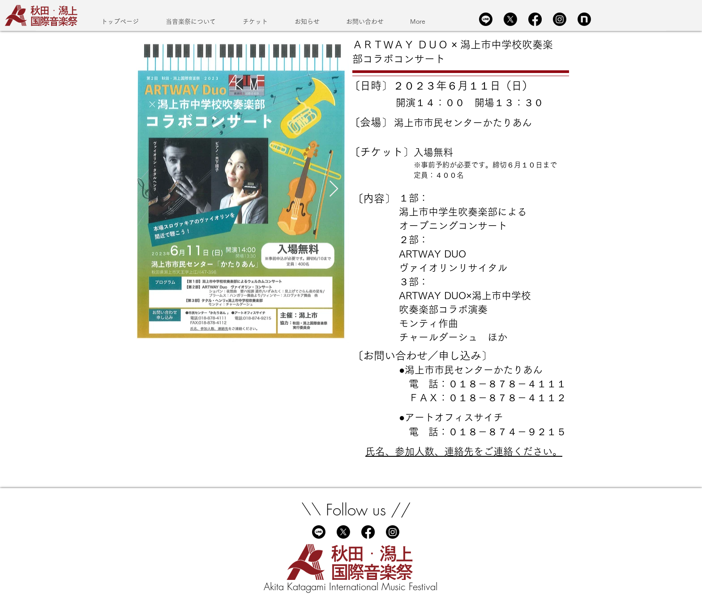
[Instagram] (559, 19)
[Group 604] (584, 19)
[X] (510, 19)
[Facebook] (535, 19)
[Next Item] (334, 189)
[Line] (485, 19)
